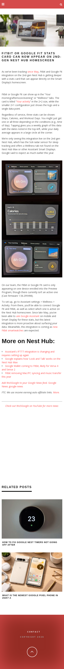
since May (33, 71)
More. (56, 392)
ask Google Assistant (27, 316)
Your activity (23, 101)
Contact (33, 632)
